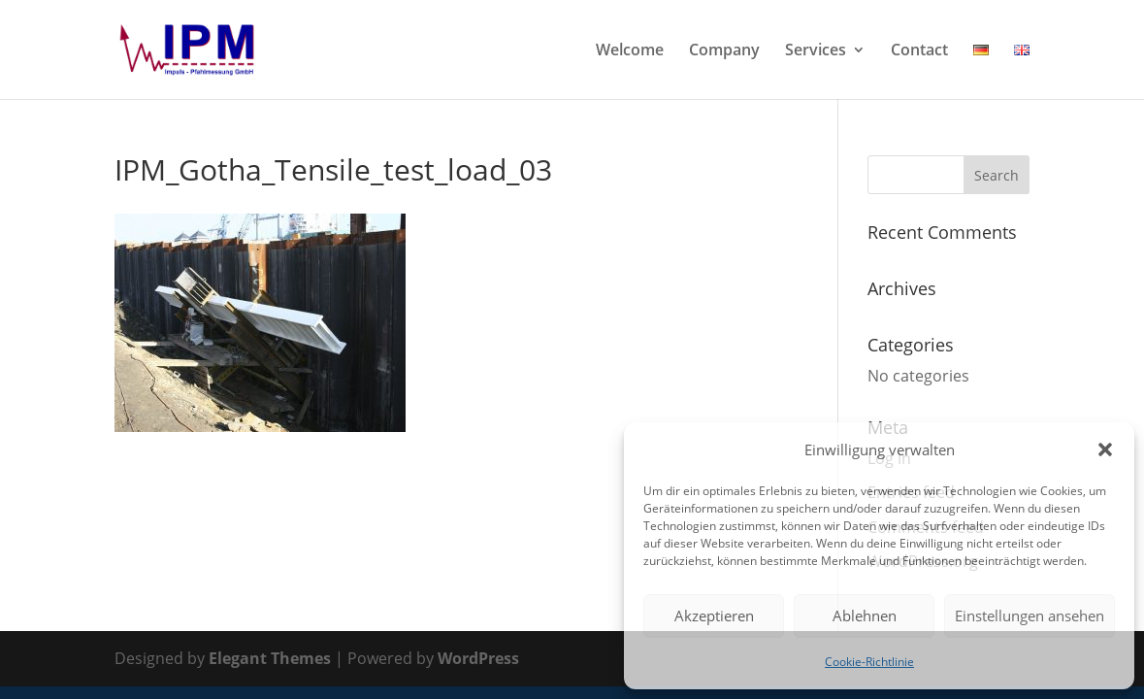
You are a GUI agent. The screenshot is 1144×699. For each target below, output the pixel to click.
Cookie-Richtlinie (869, 661)
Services (815, 51)
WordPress (478, 658)
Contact (919, 51)
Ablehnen (865, 615)
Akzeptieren (714, 615)
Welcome (630, 51)
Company (724, 51)
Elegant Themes (270, 658)
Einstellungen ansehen (1029, 615)
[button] (1105, 449)
